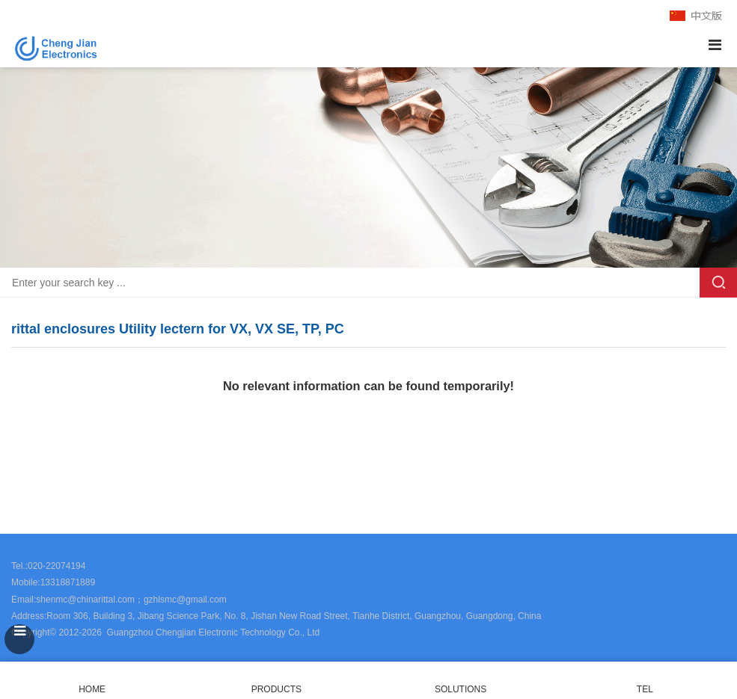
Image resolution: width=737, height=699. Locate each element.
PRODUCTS (276, 689)
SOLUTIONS (460, 689)
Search (718, 283)
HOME (92, 681)
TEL (645, 681)
